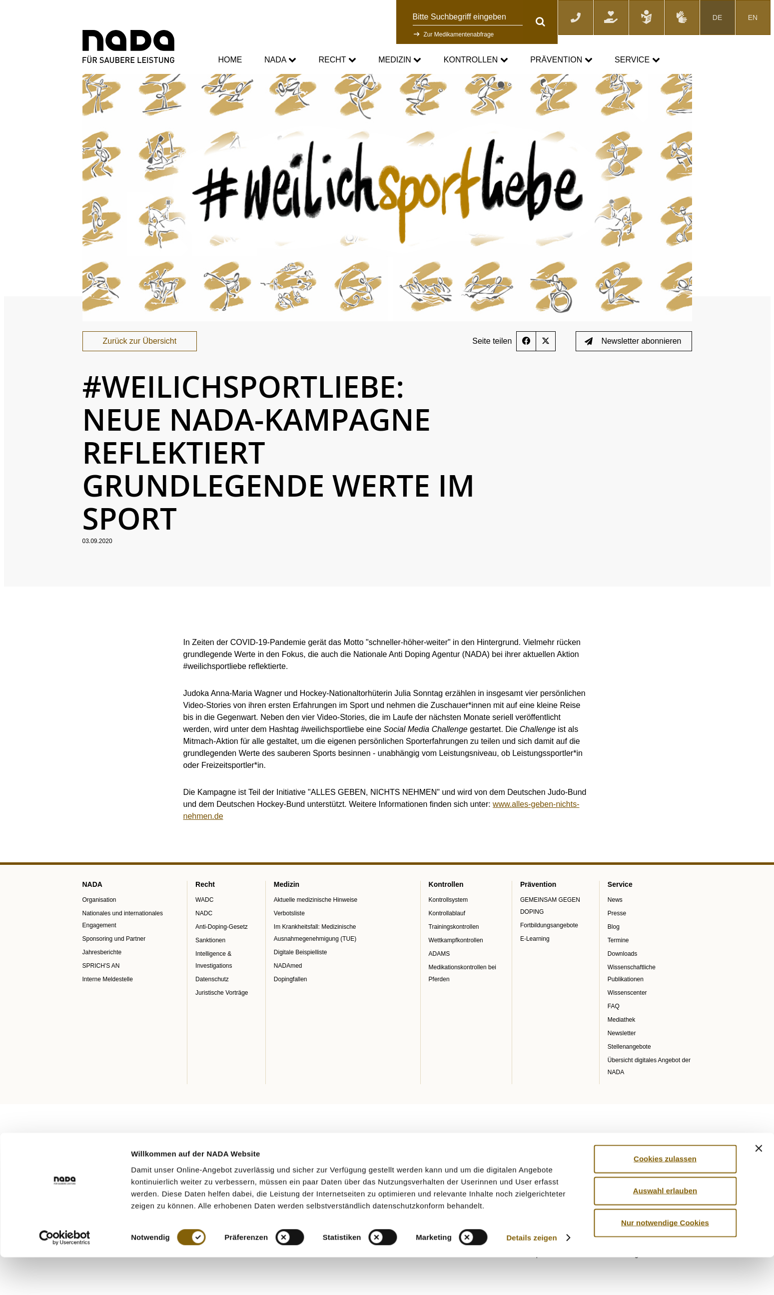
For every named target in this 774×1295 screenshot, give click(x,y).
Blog (614, 952)
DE (717, 17)
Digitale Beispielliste (300, 977)
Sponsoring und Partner (114, 964)
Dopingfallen (290, 1004)
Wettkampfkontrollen (456, 965)
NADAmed (288, 991)
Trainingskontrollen (454, 952)
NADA (280, 60)
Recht (337, 60)
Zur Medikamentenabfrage (459, 34)
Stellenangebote (629, 1072)
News (615, 925)
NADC (203, 938)
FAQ (614, 1031)
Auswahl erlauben (665, 1228)
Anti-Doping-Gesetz (221, 952)
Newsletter (622, 1058)
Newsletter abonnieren (633, 366)
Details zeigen (531, 1275)
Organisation (99, 925)
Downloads (622, 979)
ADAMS (439, 979)
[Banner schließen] (758, 1186)
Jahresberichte (102, 977)
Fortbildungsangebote (549, 950)
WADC (204, 925)
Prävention (561, 60)
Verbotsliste (289, 938)
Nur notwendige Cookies (665, 1260)
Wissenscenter (627, 1018)
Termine (618, 965)
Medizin (399, 60)
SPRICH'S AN (101, 991)
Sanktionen (210, 965)
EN (753, 17)
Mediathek (621, 1045)
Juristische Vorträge (221, 1018)
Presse (617, 938)
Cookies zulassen (665, 1196)
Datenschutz (212, 1004)
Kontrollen (476, 60)
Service (637, 60)
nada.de (94, 80)
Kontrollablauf (447, 938)
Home (230, 59)
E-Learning (535, 964)
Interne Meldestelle (107, 1004)
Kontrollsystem (448, 925)
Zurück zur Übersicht (140, 366)
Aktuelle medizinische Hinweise (315, 925)
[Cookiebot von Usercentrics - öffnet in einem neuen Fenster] (64, 1275)
